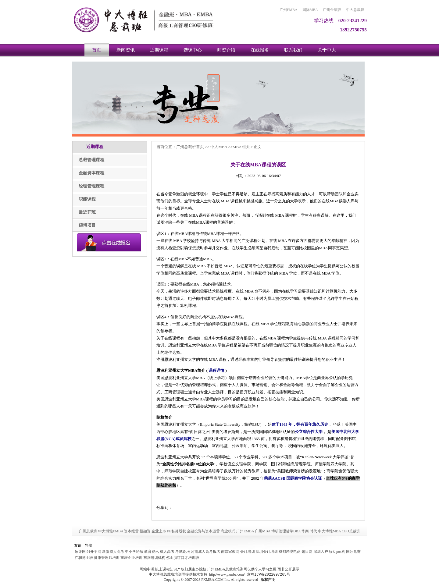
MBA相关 (241, 146)
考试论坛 (182, 551)
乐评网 (80, 551)
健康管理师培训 (107, 558)
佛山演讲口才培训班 (182, 558)
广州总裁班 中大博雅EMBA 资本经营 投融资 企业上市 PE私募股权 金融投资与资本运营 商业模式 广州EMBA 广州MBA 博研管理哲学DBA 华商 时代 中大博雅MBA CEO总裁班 (219, 531)
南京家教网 (230, 551)
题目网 (307, 551)
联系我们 (293, 50)
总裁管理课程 (91, 160)
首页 (96, 50)
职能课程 (87, 199)
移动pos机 (337, 551)
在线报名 (260, 50)
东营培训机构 (154, 558)
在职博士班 (84, 558)
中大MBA (218, 146)
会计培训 (247, 551)
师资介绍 (226, 50)
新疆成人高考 (113, 551)
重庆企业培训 (131, 558)
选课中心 (193, 50)
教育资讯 (151, 551)
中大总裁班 (355, 10)
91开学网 (94, 551)
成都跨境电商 (290, 551)
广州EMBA (289, 10)
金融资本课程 (91, 173)
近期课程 (159, 50)
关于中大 (327, 50)
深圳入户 (320, 551)
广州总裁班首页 (190, 146)
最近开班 (87, 212)
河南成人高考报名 (205, 551)
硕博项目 (87, 225)
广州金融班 (332, 10)
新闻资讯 (125, 50)
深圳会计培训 (267, 551)
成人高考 (167, 551)
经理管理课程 (91, 186)
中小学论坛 (134, 551)
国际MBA (310, 10)
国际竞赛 (353, 551)
